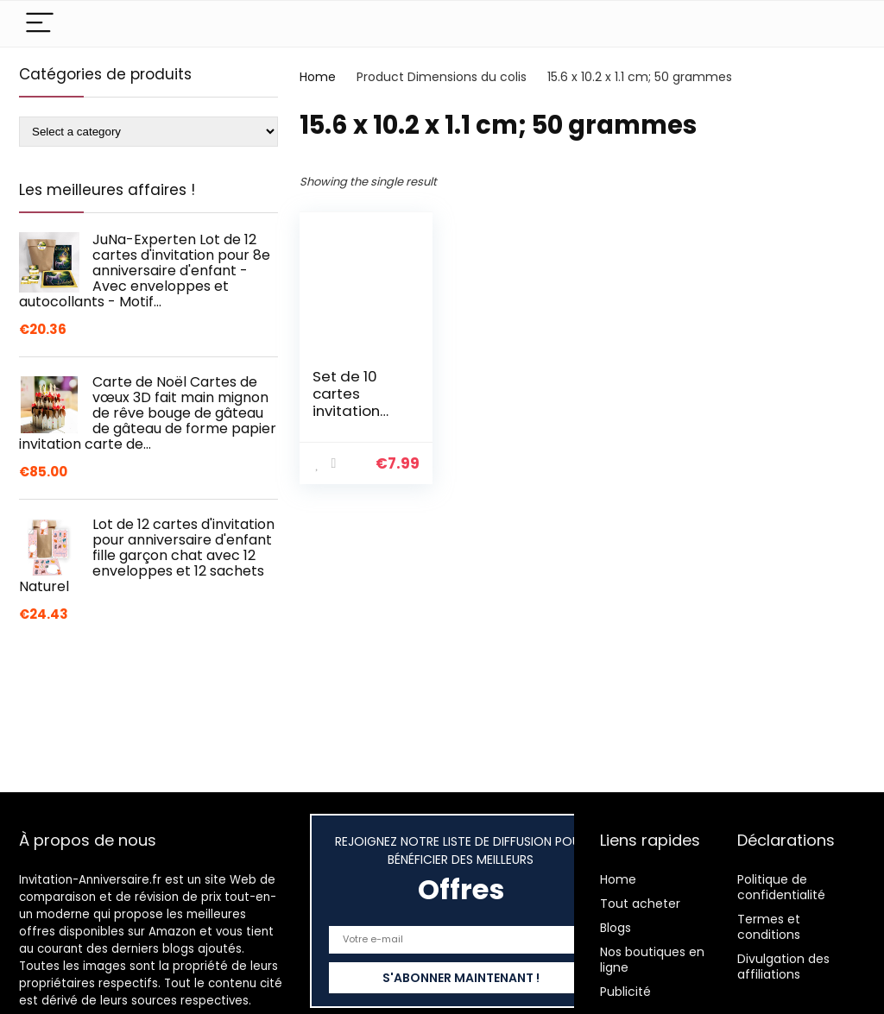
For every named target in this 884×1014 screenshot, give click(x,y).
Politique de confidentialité (781, 887)
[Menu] (39, 24)
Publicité (625, 991)
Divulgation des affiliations (783, 966)
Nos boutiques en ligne (652, 959)
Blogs (615, 927)
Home (318, 76)
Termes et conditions (768, 926)
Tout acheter (640, 903)
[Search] (838, 24)
